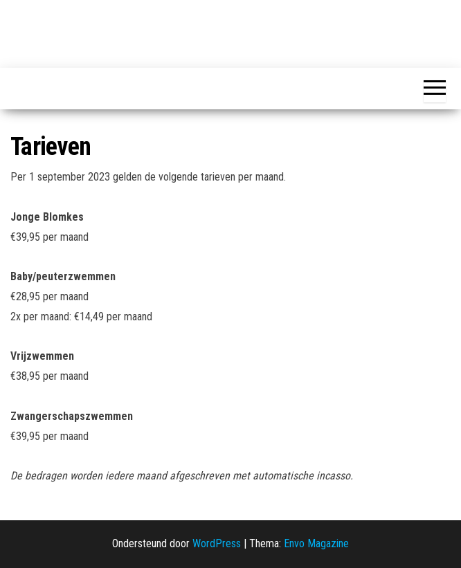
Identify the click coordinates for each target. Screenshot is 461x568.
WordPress (216, 543)
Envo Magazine (316, 543)
